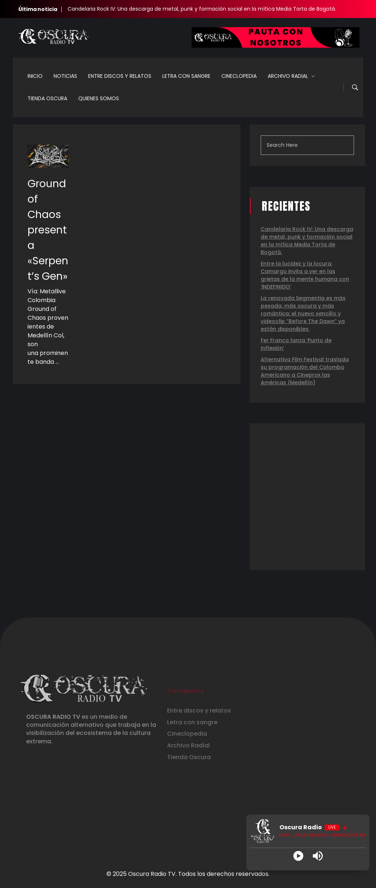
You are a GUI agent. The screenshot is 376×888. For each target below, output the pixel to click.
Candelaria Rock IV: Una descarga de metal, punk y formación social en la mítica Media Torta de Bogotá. (202, 8)
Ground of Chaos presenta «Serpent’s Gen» (48, 230)
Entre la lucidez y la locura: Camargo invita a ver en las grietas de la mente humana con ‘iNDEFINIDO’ (305, 275)
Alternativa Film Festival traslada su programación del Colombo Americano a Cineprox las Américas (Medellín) (305, 371)
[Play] (298, 856)
